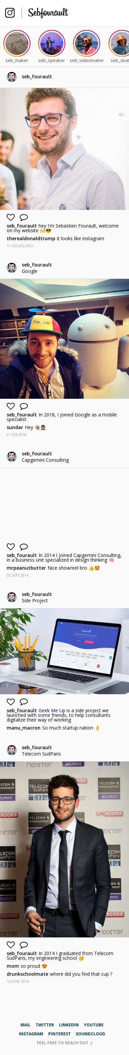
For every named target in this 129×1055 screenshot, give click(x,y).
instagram (31, 1034)
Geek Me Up (52, 710)
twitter (45, 1025)
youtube (94, 1025)
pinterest (59, 1034)
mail (25, 1025)
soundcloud (90, 1034)
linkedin (69, 1025)
